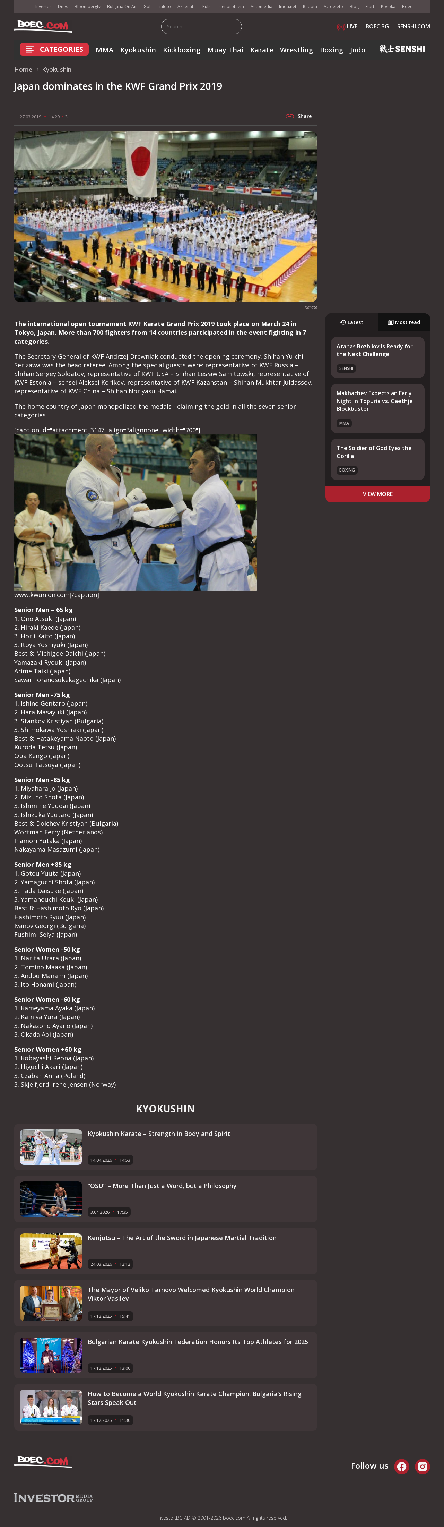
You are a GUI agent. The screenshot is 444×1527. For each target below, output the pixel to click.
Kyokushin (138, 49)
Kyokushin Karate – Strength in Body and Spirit (159, 1133)
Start (369, 6)
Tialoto (164, 6)
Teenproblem (230, 6)
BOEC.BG (377, 26)
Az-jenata (186, 6)
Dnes (63, 6)
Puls (206, 6)
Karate (261, 49)
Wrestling (296, 49)
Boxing (331, 49)
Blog (354, 6)
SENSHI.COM (413, 26)
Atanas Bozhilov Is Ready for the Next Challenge (375, 350)
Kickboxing (181, 49)
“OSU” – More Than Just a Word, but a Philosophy (162, 1185)
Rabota (310, 6)
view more (378, 494)
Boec (407, 6)
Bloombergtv (88, 6)
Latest (351, 322)
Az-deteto (333, 6)
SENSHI (346, 368)
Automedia (261, 6)
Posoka (388, 6)
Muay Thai (225, 49)
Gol (146, 6)
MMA (104, 49)
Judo (357, 49)
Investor (43, 6)
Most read (404, 322)
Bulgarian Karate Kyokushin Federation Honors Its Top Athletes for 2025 (198, 1342)
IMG (23, 7)
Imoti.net (287, 6)
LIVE (347, 26)
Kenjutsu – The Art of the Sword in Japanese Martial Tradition (182, 1237)
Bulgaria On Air (122, 6)
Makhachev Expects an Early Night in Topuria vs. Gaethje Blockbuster (375, 401)
